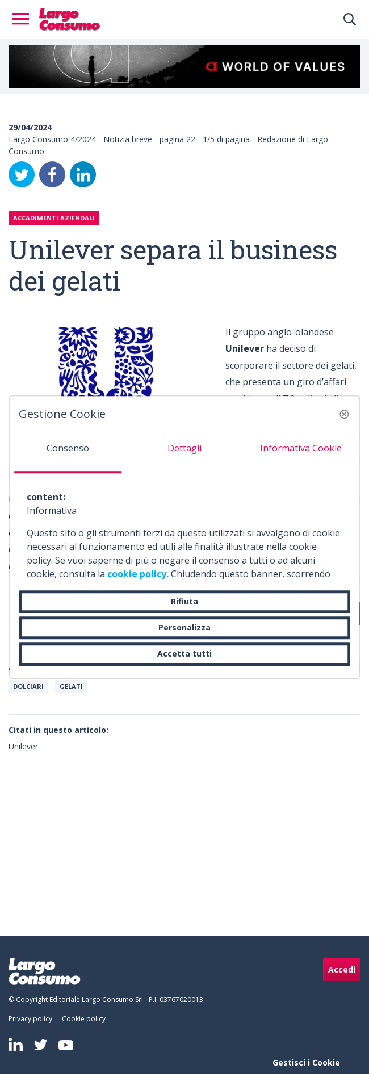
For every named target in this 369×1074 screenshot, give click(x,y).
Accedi (341, 969)
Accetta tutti (184, 654)
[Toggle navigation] (24, 19)
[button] (344, 414)
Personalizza (184, 627)
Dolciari (28, 686)
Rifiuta (184, 601)
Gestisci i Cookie (306, 1062)
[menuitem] (33, 1019)
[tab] (68, 452)
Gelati (71, 686)
